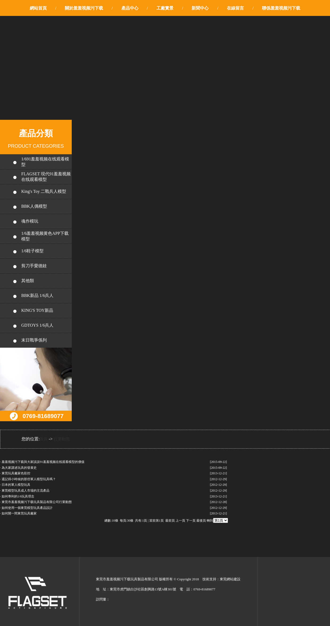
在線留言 (235, 8)
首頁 (44, 439)
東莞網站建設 (230, 579)
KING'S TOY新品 (37, 310)
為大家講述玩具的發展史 (19, 468)
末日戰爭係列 (34, 340)
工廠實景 (165, 8)
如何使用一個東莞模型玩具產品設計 (27, 508)
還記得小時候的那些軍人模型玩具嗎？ (29, 479)
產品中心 (129, 8)
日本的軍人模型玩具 (16, 485)
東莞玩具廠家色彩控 (16, 473)
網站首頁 (38, 8)
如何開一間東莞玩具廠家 (19, 513)
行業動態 (62, 439)
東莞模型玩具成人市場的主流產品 (25, 490)
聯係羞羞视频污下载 (281, 8)
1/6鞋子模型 (32, 251)
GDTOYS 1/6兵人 (37, 325)
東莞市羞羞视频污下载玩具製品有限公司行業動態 (37, 502)
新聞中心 (200, 8)
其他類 (27, 280)
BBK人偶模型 (34, 206)
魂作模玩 (29, 221)
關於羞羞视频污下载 (84, 8)
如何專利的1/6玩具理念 (18, 496)
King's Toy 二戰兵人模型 (43, 191)
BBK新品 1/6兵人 (37, 295)
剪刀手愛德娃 (34, 265)
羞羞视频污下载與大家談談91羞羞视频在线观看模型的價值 (43, 462)
